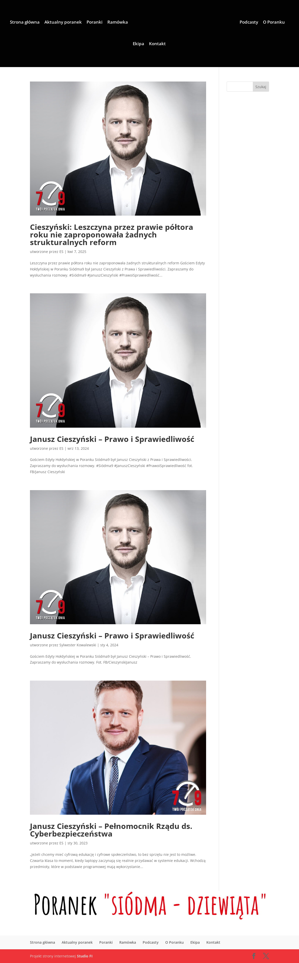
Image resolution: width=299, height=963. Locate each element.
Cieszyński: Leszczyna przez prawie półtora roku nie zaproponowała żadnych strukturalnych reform (111, 234)
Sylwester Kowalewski (77, 645)
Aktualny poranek (63, 22)
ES (61, 251)
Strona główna (25, 22)
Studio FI (85, 956)
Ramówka (117, 22)
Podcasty (249, 22)
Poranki (95, 22)
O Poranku (274, 22)
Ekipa (138, 44)
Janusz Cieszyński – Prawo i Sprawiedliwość (112, 439)
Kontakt (157, 44)
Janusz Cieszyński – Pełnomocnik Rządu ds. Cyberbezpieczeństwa (111, 830)
